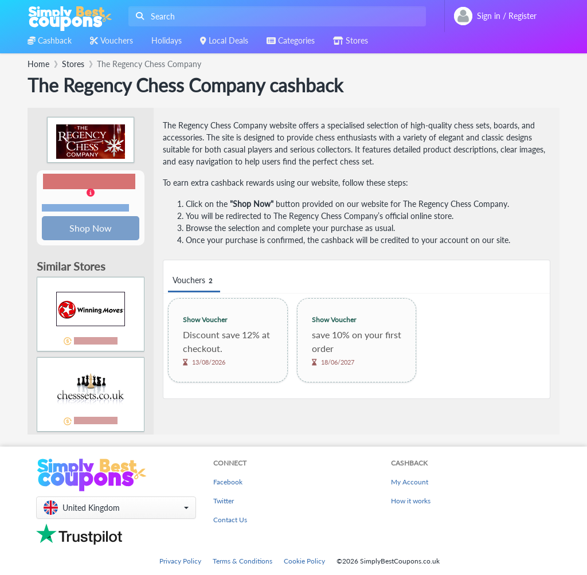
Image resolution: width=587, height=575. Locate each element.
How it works (411, 501)
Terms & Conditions (242, 561)
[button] (90, 194)
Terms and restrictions (85, 208)
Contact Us (230, 520)
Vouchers (194, 280)
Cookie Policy (304, 561)
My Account (409, 482)
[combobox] (275, 16)
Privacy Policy (180, 561)
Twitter (223, 501)
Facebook (227, 482)
